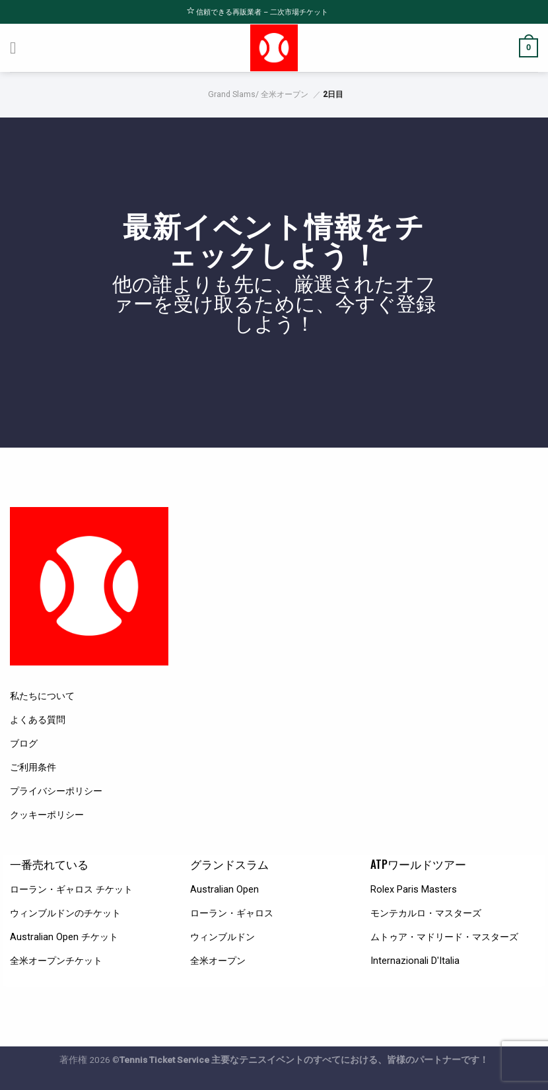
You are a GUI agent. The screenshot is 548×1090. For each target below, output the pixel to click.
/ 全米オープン (282, 94)
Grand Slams (232, 94)
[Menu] (18, 48)
